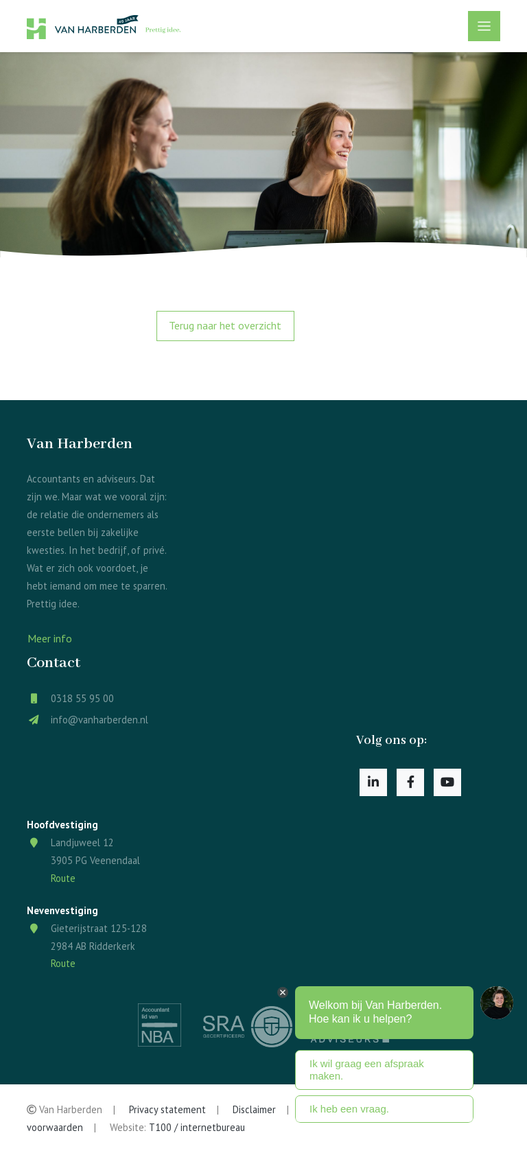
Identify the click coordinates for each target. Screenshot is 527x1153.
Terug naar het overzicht (225, 325)
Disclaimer (254, 1109)
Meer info (49, 638)
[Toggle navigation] (484, 26)
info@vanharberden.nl (99, 719)
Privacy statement (167, 1109)
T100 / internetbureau (197, 1127)
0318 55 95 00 (82, 698)
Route (63, 878)
